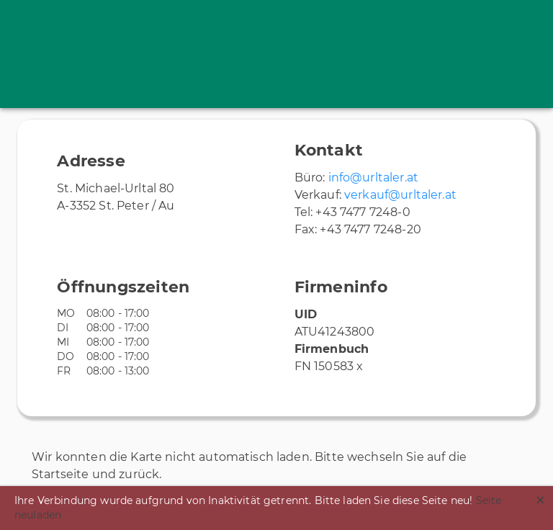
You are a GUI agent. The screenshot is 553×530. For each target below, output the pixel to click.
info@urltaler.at (373, 177)
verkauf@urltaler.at (400, 195)
